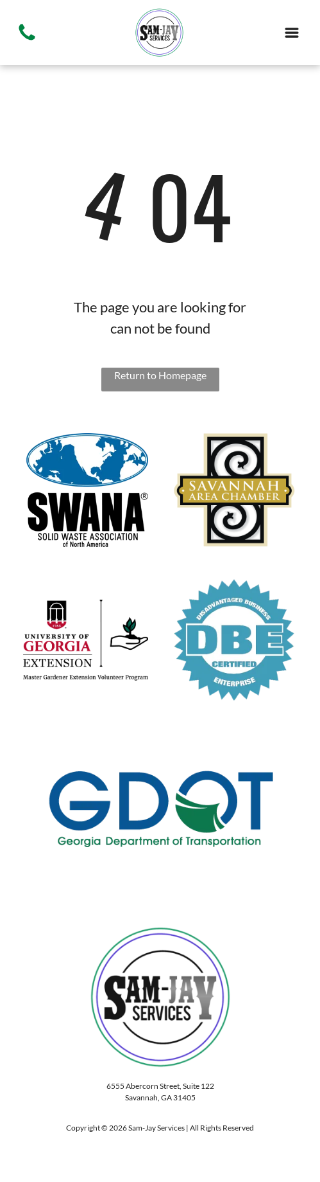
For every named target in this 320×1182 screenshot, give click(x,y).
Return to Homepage (160, 375)
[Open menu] (292, 33)
